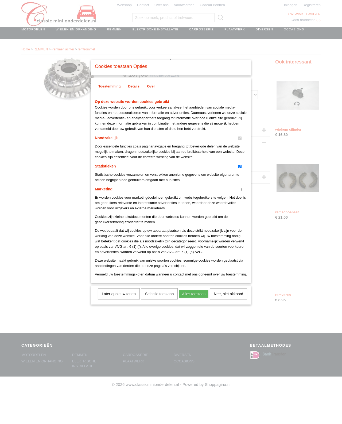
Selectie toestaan (159, 301)
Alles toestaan (193, 301)
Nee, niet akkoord (228, 301)
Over (151, 93)
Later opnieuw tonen (119, 301)
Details (134, 93)
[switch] (240, 145)
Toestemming (109, 93)
